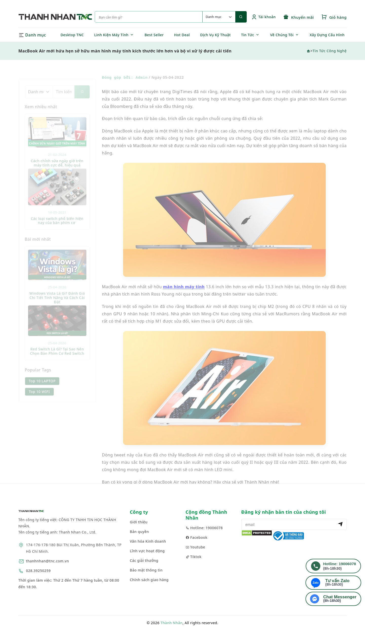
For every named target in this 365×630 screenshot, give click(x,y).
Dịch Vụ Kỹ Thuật (215, 34)
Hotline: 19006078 (204, 527)
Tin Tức (247, 34)
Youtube (195, 547)
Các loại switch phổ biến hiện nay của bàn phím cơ (57, 226)
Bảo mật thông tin (146, 570)
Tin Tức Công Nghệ (330, 50)
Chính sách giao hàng (149, 579)
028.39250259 (38, 570)
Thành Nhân (172, 622)
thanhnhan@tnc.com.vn (47, 561)
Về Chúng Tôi (282, 34)
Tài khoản (264, 16)
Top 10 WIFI (39, 397)
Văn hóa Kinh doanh (148, 541)
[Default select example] (218, 16)
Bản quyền (139, 531)
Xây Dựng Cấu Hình (327, 34)
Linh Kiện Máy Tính (111, 34)
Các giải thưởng (144, 560)
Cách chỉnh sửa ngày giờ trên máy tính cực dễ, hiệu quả (57, 169)
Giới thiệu (139, 522)
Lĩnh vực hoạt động (147, 550)
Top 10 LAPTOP (42, 387)
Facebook (196, 537)
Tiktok (194, 556)
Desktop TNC (72, 34)
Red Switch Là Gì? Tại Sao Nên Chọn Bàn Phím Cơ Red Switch (57, 357)
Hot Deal (182, 34)
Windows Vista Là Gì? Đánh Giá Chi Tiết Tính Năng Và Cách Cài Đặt (57, 304)
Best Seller (154, 34)
